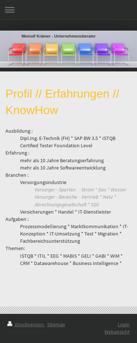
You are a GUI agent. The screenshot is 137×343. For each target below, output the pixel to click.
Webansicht (117, 331)
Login (124, 324)
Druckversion (26, 324)
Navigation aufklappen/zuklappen (68, 9)
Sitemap (56, 324)
